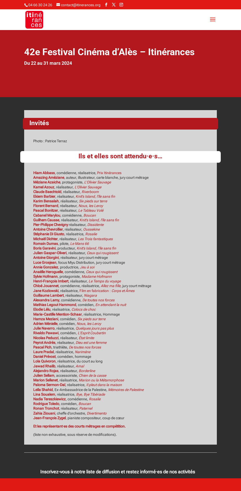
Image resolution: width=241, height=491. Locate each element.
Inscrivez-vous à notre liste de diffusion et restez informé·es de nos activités (117, 471)
